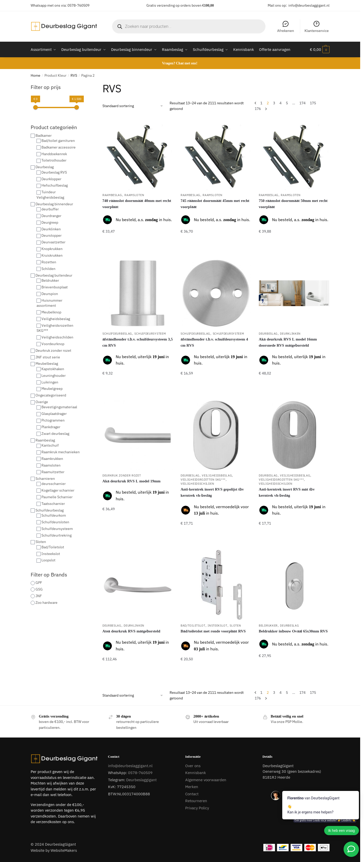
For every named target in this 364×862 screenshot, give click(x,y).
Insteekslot (217, 625)
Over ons (193, 765)
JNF (39, 596)
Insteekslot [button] (50, 553)
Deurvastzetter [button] (53, 242)
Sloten (235, 625)
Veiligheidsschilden (197, 483)
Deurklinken (290, 333)
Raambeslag (112, 195)
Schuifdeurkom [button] (53, 515)
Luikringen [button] (49, 382)
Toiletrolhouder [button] (53, 160)
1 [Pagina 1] (261, 103)
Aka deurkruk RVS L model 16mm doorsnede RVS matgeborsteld (288, 342)
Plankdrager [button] (50, 427)
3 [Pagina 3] (274, 103)
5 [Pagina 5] (287, 103)
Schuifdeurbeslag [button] (50, 510)
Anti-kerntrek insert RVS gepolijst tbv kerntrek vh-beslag (212, 492)
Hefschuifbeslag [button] (54, 185)
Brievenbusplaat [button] (54, 287)
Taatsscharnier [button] (53, 503)
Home (35, 75)
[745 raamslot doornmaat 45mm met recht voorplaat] (216, 154)
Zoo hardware (46, 602)
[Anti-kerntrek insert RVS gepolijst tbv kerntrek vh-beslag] (216, 435)
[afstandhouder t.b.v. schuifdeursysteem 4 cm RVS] (216, 293)
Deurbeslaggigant (141, 779)
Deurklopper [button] (51, 179)
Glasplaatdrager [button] (54, 413)
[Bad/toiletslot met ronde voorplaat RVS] (216, 585)
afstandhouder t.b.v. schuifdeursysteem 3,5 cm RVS (137, 342)
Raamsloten (134, 195)
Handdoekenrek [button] (54, 154)
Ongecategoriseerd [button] (51, 395)
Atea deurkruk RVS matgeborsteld (131, 631)
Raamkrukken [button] (52, 458)
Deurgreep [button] (49, 222)
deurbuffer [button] (50, 209)
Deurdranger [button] (51, 215)
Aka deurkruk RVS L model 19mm (131, 481)
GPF (39, 582)
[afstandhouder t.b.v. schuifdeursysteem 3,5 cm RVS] (137, 293)
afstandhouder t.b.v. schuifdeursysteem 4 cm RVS (214, 342)
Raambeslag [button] (45, 440)
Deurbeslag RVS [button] (54, 172)
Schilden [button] (48, 268)
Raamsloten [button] (51, 465)
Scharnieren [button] (45, 478)
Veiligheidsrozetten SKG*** (203, 479)
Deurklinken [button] (51, 229)
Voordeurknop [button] (52, 344)
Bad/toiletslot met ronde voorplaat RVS (213, 631)
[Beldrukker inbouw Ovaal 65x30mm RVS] (294, 585)
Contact (191, 793)
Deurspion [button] (49, 293)
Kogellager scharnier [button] (57, 490)
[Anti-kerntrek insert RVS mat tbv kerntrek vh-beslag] (294, 435)
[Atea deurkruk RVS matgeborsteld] (137, 585)
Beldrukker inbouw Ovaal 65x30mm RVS (293, 631)
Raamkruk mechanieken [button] (60, 452)
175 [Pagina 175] (313, 103)
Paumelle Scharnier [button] (57, 497)
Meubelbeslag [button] (47, 363)
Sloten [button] (41, 541)
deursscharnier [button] (53, 483)
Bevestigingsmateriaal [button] (59, 407)
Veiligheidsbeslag (217, 475)
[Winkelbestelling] (132, 106)
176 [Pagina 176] (258, 108)
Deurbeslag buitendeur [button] (54, 275)
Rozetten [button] (48, 262)
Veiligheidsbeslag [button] (55, 318)
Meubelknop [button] (51, 312)
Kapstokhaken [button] (52, 369)
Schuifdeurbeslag (117, 333)
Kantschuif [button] (50, 445)
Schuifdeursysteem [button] (57, 528)
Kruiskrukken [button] (52, 255)
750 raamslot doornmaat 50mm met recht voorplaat (293, 203)
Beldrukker (268, 625)
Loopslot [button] (48, 560)
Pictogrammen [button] (53, 420)
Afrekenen (285, 26)
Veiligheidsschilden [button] (57, 337)
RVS (74, 75)
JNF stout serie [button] (48, 357)
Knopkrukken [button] (52, 248)
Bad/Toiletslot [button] (52, 547)
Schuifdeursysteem (150, 333)
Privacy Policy (197, 808)
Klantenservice (316, 26)
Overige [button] (42, 402)
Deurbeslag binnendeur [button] (54, 204)
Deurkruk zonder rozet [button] (53, 350)
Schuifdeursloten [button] (55, 522)
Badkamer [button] (44, 135)
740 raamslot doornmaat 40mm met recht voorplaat (136, 203)
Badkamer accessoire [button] (58, 147)
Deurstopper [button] (51, 235)
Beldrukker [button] (50, 280)
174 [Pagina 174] (302, 103)
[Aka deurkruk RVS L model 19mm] (137, 435)
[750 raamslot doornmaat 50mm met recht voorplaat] (294, 154)
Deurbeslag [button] (45, 167)
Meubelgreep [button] (52, 388)
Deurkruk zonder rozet (121, 475)
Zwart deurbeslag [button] (55, 433)
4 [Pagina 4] (280, 103)
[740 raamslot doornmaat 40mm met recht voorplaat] (137, 154)
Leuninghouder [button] (53, 375)
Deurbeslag (268, 333)
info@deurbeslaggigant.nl (309, 5)
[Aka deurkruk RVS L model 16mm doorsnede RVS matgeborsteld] (294, 293)
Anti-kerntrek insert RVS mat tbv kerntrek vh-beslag (287, 492)
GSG (39, 589)
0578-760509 (78, 5)
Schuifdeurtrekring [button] (56, 535)
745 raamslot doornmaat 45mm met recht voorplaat (215, 203)
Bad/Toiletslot (193, 625)
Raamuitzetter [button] (52, 472)
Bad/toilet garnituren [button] (58, 140)
